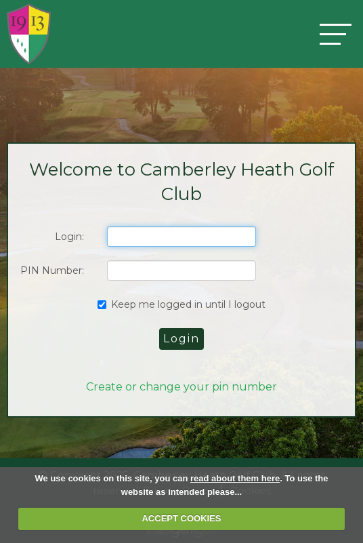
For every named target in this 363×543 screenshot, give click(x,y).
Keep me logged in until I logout (181, 304)
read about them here (235, 478)
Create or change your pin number (181, 386)
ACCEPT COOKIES (181, 518)
